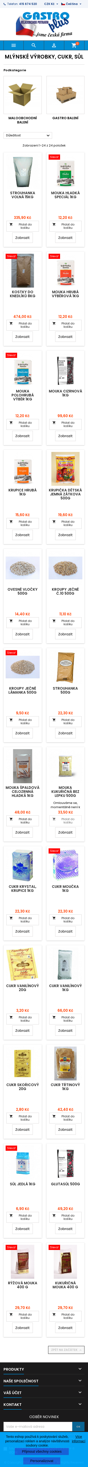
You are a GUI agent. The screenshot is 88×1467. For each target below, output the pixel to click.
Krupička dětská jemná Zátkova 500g (65, 494)
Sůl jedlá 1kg (22, 1184)
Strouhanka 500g (65, 690)
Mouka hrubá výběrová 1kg (65, 293)
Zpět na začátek (66, 1350)
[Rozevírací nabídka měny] (51, 4)
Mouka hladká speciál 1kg (65, 194)
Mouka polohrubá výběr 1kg (22, 395)
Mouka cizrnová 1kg (65, 393)
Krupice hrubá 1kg (22, 492)
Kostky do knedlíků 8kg (22, 293)
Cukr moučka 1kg (65, 888)
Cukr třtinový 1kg (65, 1086)
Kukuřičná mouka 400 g (65, 1285)
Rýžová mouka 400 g (22, 1285)
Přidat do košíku (20, 226)
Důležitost (28, 135)
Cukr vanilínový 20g (22, 987)
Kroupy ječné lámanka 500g (22, 690)
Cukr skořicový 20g (22, 1086)
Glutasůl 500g (65, 1184)
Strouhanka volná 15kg (22, 194)
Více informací (78, 1439)
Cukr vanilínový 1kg (65, 987)
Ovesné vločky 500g (23, 591)
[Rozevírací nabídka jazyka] (72, 4)
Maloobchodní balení (22, 120)
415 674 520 (28, 4)
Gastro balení (65, 118)
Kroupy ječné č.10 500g (65, 591)
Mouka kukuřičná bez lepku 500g (65, 791)
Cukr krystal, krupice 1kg (22, 888)
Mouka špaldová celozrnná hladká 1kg (22, 791)
